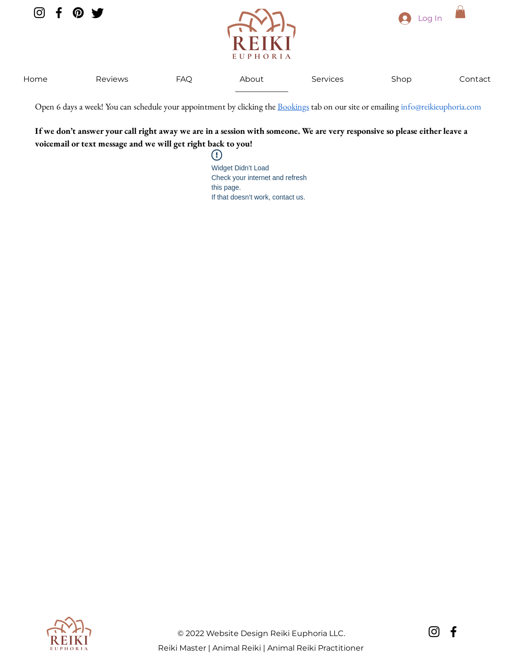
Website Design (237, 633)
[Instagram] (39, 12)
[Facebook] (59, 12)
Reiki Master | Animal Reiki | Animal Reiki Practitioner (261, 648)
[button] (460, 11)
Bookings (293, 106)
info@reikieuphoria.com (441, 106)
